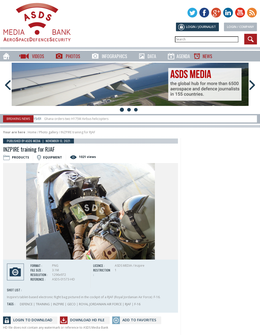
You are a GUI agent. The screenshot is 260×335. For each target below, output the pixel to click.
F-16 (137, 304)
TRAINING (43, 304)
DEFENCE (26, 304)
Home (32, 132)
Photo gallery (48, 132)
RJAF (128, 304)
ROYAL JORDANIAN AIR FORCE (100, 304)
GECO (71, 304)
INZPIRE (58, 304)
